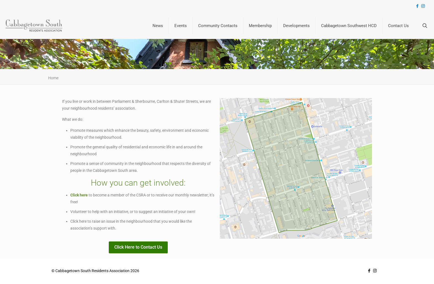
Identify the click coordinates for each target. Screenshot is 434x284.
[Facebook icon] (417, 6)
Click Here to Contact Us (138, 247)
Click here (79, 195)
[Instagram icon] (423, 6)
